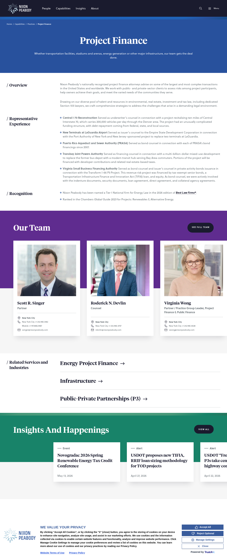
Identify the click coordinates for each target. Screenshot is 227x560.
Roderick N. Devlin (108, 303)
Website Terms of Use (52, 552)
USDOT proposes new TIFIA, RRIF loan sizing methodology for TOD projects (159, 460)
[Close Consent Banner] (202, 546)
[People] (46, 8)
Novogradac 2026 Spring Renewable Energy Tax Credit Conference (84, 460)
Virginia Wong (177, 303)
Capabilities (20, 24)
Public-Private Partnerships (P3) (104, 398)
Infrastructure (82, 380)
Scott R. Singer (30, 303)
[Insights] (80, 8)
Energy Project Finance (93, 363)
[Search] (201, 8)
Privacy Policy (77, 552)
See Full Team (200, 227)
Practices (31, 24)
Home (9, 24)
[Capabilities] (63, 8)
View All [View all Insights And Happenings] (203, 429)
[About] (94, 8)
